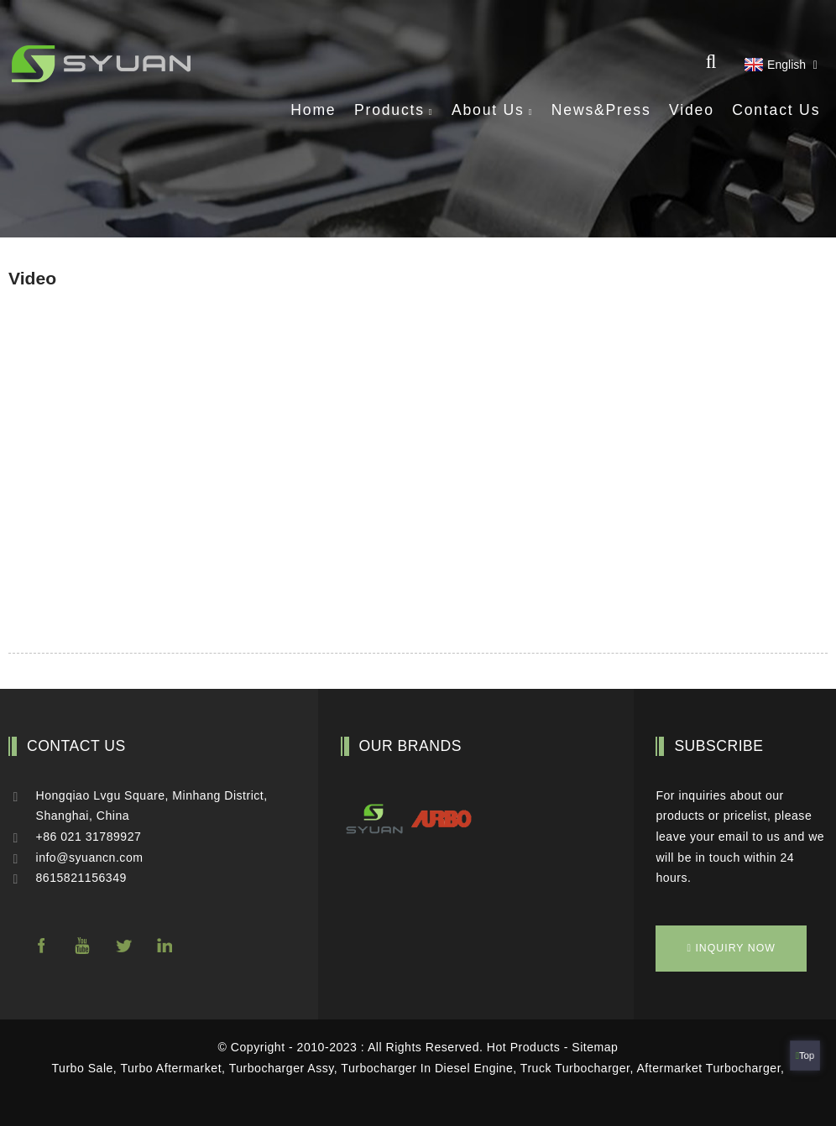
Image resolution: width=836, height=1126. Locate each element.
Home (313, 110)
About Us (492, 110)
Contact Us (776, 110)
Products (394, 110)
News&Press (601, 110)
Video (691, 110)
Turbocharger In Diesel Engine (427, 1068)
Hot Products (523, 1047)
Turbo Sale (82, 1068)
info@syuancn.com (90, 857)
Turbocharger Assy (281, 1068)
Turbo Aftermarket (171, 1068)
